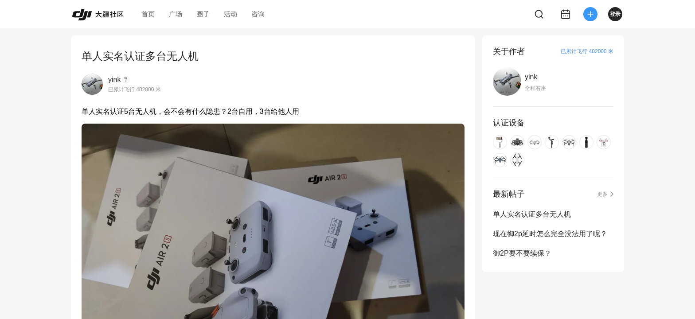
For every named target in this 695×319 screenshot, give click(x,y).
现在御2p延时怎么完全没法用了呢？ (550, 233)
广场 (175, 14)
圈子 (203, 14)
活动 (230, 14)
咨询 (258, 14)
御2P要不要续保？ (522, 253)
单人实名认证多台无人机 (532, 214)
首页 (148, 14)
